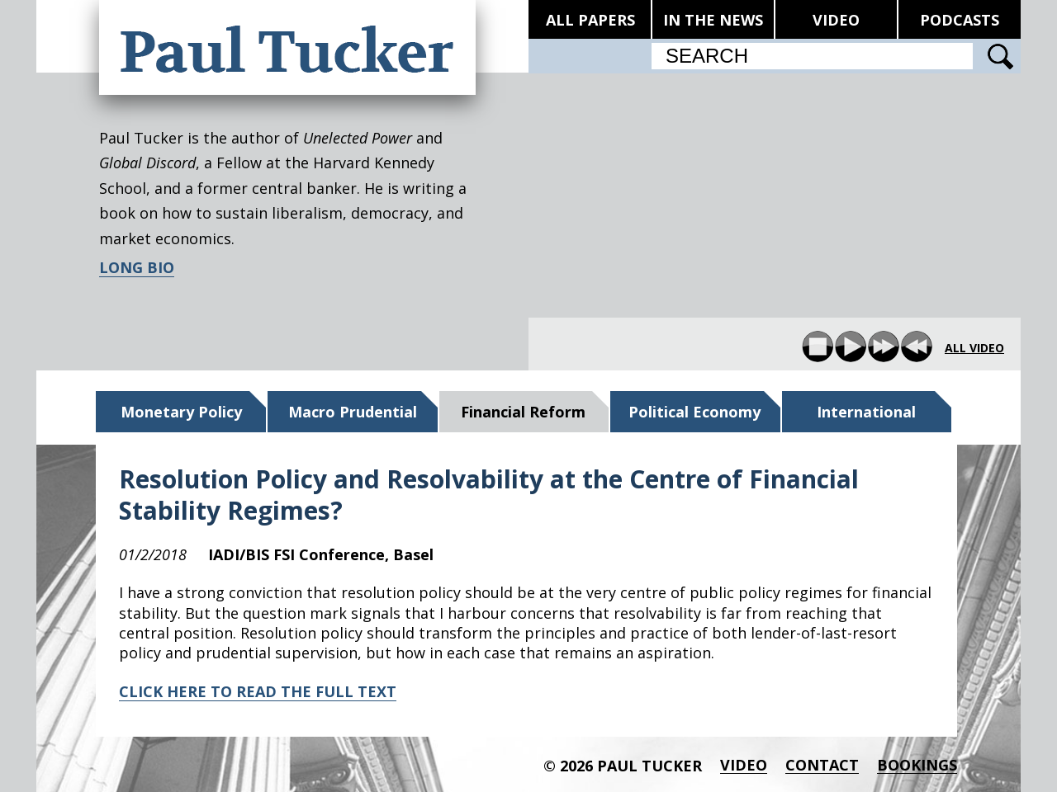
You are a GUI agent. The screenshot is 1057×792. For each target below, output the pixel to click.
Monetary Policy (181, 412)
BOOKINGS (917, 765)
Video (743, 765)
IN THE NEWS (713, 20)
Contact (822, 765)
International (866, 412)
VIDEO (836, 20)
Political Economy (694, 412)
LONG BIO (136, 267)
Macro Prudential (352, 412)
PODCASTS (959, 20)
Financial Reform (523, 412)
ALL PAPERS (590, 20)
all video (974, 348)
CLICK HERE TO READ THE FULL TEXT (257, 691)
